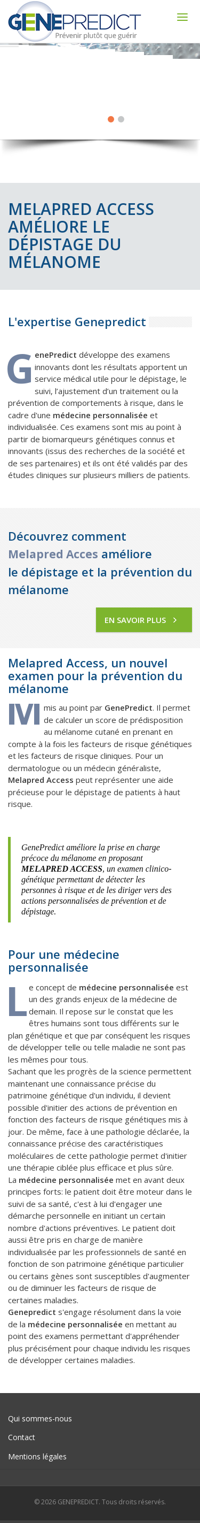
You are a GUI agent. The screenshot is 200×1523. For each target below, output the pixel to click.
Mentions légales (37, 1456)
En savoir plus (141, 619)
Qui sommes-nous (40, 1418)
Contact (21, 1437)
